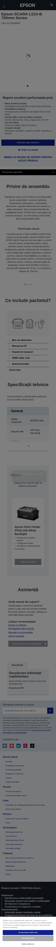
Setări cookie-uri (28, 944)
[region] (28, 931)
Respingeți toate (28, 938)
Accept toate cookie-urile (28, 932)
